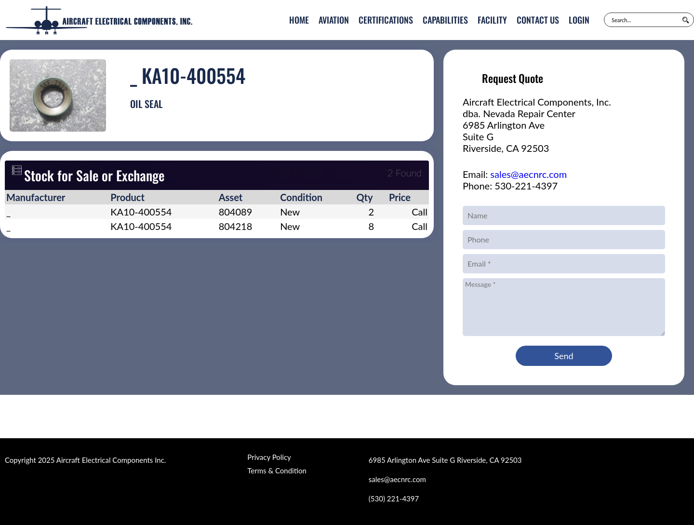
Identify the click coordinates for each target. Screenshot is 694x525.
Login (579, 19)
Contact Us (538, 19)
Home (299, 19)
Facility (492, 19)
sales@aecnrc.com (528, 174)
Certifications (386, 19)
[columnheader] (57, 197)
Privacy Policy (269, 457)
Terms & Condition (276, 470)
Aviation (334, 19)
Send (563, 355)
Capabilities (445, 19)
